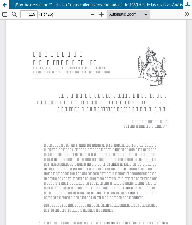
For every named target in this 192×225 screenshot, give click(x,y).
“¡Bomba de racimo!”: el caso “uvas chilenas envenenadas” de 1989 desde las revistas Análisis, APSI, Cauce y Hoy (102, 5)
